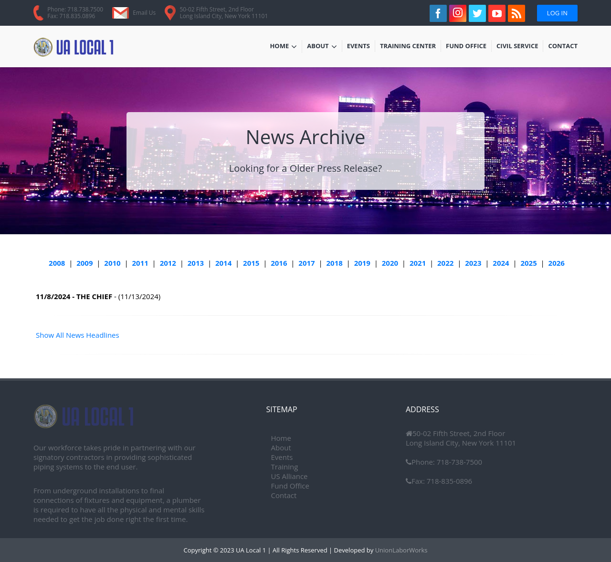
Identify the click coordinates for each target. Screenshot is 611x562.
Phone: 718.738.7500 (75, 9)
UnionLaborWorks (400, 550)
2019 (362, 263)
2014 (223, 263)
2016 (279, 263)
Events (361, 47)
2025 (528, 263)
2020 (390, 263)
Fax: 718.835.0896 (71, 16)
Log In (557, 13)
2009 (84, 263)
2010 (112, 263)
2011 (140, 263)
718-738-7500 (458, 462)
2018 (334, 263)
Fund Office (466, 47)
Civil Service (517, 47)
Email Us (144, 13)
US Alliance (289, 476)
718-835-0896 (448, 481)
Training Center (408, 47)
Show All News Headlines (77, 335)
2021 (418, 263)
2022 (445, 263)
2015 (251, 263)
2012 (168, 263)
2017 (306, 263)
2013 (196, 263)
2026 (556, 263)
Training (284, 466)
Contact (563, 47)
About (322, 47)
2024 (501, 263)
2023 (473, 263)
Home (283, 47)
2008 (57, 263)
